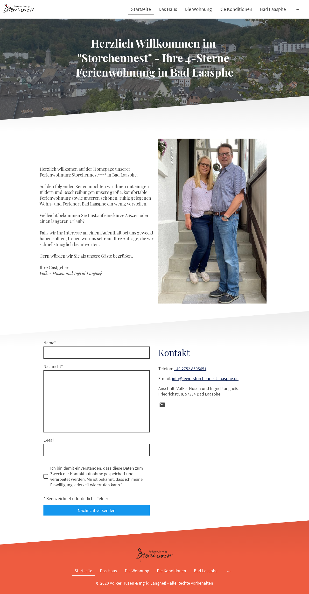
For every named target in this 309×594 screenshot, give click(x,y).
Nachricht (53, 366)
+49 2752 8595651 (190, 368)
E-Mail (49, 440)
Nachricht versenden (96, 510)
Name (49, 343)
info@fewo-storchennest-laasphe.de (205, 378)
